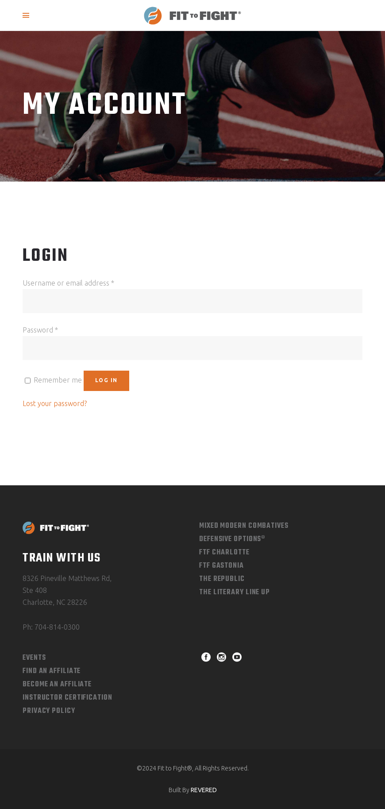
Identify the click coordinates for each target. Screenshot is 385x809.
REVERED (204, 790)
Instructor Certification (67, 698)
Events (34, 658)
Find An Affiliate (52, 671)
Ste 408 (35, 590)
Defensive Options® (232, 539)
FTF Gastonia (221, 566)
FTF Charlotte (224, 552)
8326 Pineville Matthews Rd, (67, 578)
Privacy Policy (49, 711)
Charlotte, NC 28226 (55, 602)
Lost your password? (55, 403)
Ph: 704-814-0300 (51, 627)
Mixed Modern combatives (244, 526)
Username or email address (68, 283)
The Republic (222, 579)
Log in (106, 380)
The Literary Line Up (234, 592)
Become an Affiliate (57, 684)
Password (40, 330)
